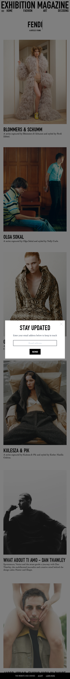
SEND (35, 351)
